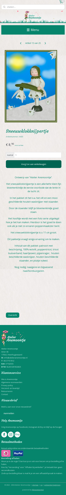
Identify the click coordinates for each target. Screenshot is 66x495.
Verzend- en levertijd (10, 388)
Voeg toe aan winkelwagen (33, 164)
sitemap (35, 485)
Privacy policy (7, 385)
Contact (4, 394)
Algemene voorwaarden (11, 382)
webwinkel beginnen (52, 485)
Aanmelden (9, 413)
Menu (33, 30)
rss (41, 485)
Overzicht (12, 315)
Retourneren (7, 391)
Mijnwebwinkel (38, 490)
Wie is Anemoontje (9, 379)
